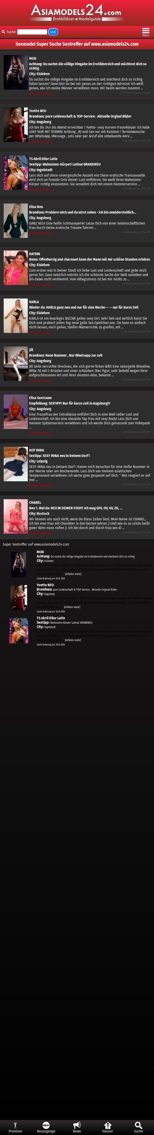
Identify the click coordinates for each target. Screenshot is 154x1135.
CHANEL (35, 502)
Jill (31, 350)
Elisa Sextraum (40, 398)
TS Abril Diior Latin (43, 159)
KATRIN (34, 254)
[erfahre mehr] (40, 93)
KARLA (34, 302)
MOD (32, 58)
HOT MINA (36, 450)
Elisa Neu (36, 207)
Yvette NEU (37, 111)
